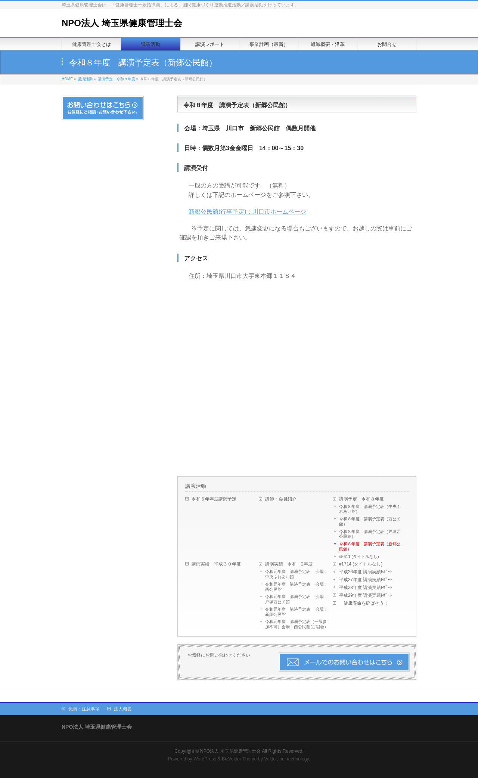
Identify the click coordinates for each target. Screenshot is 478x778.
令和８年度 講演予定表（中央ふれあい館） (370, 509)
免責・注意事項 (84, 709)
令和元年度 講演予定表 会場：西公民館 (296, 587)
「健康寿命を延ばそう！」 (366, 603)
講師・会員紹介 (281, 499)
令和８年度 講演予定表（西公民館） (370, 521)
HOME (67, 79)
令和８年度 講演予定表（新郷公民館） (370, 546)
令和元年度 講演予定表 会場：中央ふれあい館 (296, 574)
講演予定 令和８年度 (116, 79)
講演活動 (85, 79)
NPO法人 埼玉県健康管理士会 (122, 23)
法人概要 (123, 709)
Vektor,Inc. (275, 759)
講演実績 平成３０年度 (218, 564)
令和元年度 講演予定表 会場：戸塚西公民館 (296, 599)
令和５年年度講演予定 (214, 499)
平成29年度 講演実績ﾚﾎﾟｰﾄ (365, 595)
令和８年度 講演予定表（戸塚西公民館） (370, 534)
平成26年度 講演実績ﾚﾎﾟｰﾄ (365, 571)
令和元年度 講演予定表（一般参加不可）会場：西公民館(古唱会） (296, 624)
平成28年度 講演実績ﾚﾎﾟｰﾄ (365, 587)
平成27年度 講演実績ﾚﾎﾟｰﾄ (365, 579)
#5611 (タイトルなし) (359, 556)
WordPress (204, 759)
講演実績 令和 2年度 (289, 564)
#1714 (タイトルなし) (361, 564)
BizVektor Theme (239, 759)
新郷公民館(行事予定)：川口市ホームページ (247, 211)
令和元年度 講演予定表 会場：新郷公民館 (296, 612)
